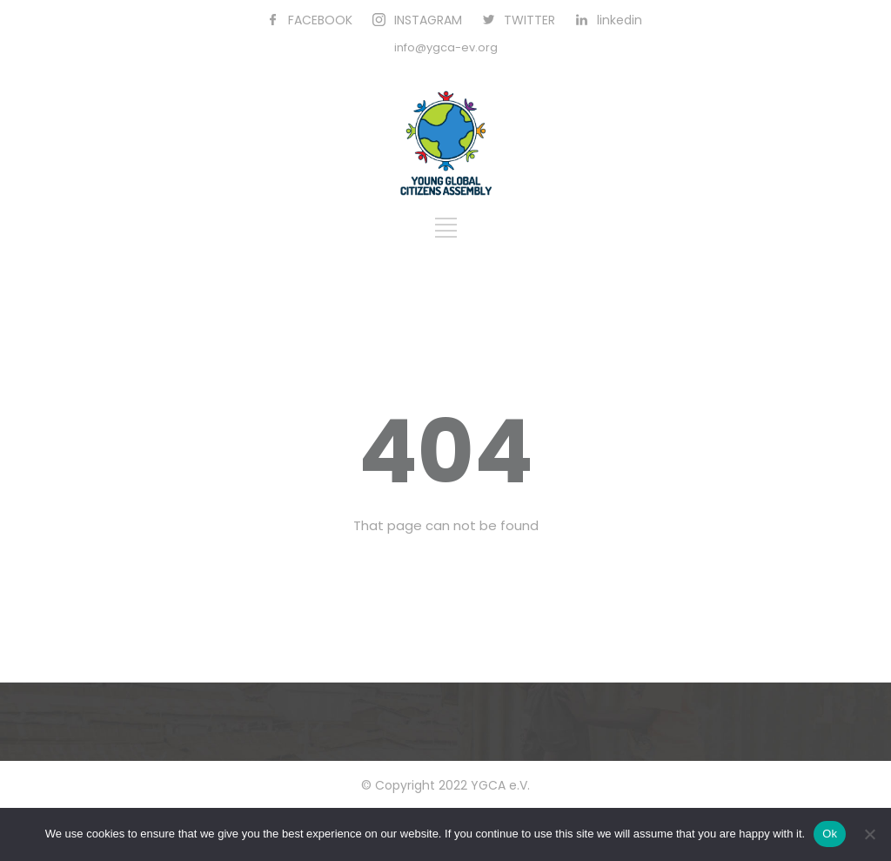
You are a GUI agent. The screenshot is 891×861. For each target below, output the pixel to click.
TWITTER (529, 20)
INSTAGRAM (428, 20)
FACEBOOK (320, 20)
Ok (829, 833)
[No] (869, 834)
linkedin (619, 20)
